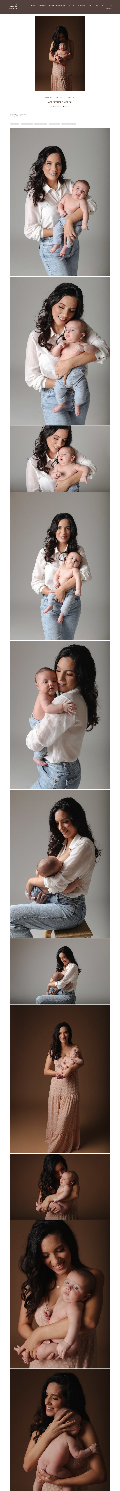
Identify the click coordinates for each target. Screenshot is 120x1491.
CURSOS (109, 5)
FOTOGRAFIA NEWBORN (57, 5)
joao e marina (14, 123)
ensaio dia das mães (27, 123)
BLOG (91, 5)
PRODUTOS (100, 5)
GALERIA (71, 5)
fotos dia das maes (54, 123)
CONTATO (109, 8)
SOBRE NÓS (42, 5)
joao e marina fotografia (68, 123)
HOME (33, 5)
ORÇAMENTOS (81, 5)
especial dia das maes (40, 123)
